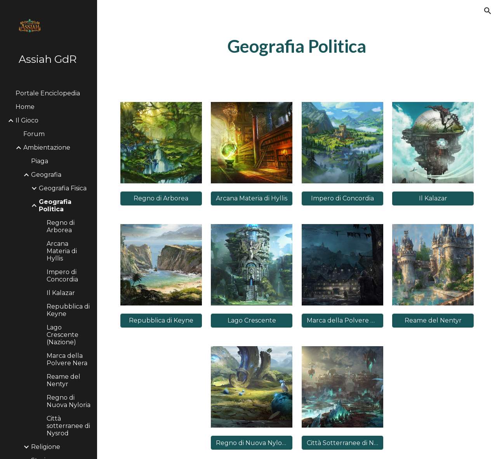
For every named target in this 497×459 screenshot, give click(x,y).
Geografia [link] (46, 174)
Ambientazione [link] (46, 147)
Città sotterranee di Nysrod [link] (68, 426)
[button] (487, 11)
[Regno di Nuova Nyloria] (251, 443)
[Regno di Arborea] (161, 198)
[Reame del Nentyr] (433, 320)
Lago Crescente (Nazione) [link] (62, 335)
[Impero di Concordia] (342, 198)
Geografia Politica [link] (55, 205)
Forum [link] (34, 134)
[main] (297, 46)
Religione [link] (45, 446)
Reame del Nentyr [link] (63, 380)
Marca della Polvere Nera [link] (67, 359)
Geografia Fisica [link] (63, 188)
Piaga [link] (39, 161)
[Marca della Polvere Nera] (342, 320)
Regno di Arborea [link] (61, 226)
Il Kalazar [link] (61, 293)
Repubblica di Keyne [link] (68, 310)
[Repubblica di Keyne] (161, 320)
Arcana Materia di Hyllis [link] (62, 251)
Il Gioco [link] (27, 120)
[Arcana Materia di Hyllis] (251, 198)
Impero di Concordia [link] (62, 275)
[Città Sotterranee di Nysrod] (342, 443)
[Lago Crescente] (251, 320)
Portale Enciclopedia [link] (48, 93)
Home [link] (25, 106)
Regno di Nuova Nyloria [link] (68, 401)
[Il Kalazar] (433, 198)
